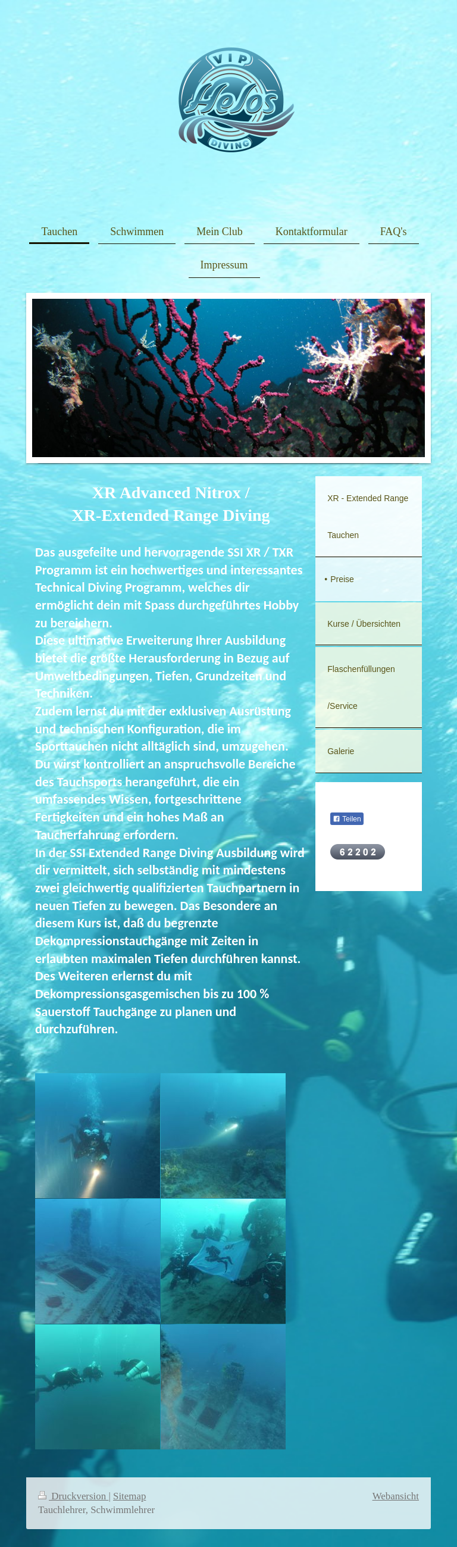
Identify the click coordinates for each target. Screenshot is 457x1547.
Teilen (347, 819)
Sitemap (129, 1496)
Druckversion (73, 1496)
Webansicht (396, 1496)
